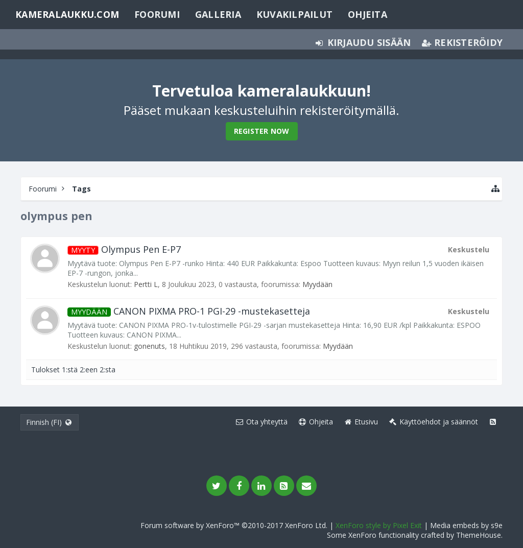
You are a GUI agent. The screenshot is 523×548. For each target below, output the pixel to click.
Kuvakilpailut (294, 14)
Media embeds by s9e (466, 525)
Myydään (317, 284)
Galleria (218, 14)
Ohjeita (367, 14)
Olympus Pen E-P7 (124, 249)
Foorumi (157, 14)
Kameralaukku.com (67, 14)
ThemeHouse (478, 535)
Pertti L (146, 284)
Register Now (262, 131)
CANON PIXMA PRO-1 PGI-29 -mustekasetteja (188, 311)
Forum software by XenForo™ (233, 525)
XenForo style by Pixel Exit (379, 525)
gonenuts (149, 346)
